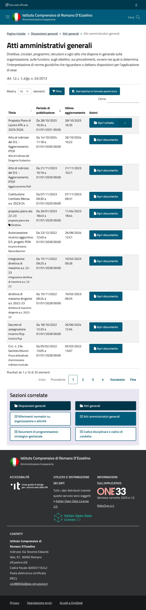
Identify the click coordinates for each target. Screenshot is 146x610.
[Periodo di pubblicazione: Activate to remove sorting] (49, 110)
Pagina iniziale (16, 33)
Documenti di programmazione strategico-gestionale (36, 434)
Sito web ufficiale (17, 5)
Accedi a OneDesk (71, 602)
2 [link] (83, 379)
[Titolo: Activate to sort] (21, 110)
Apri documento (106, 139)
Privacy (14, 602)
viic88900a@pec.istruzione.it (29, 583)
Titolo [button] (12, 112)
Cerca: (102, 98)
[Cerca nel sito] (138, 17)
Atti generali (71, 33)
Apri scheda (104, 122)
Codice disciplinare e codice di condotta (101, 434)
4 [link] (103, 379)
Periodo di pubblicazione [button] (45, 110)
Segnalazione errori (39, 602)
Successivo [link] (117, 379)
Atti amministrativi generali (103, 416)
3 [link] (93, 379)
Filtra (57, 91)
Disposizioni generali (44, 33)
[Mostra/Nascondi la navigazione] (7, 16)
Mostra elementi (26, 91)
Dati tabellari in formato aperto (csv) (94, 91)
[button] (136, 4)
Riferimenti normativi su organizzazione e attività (32, 418)
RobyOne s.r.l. (105, 505)
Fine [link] (133, 379)
